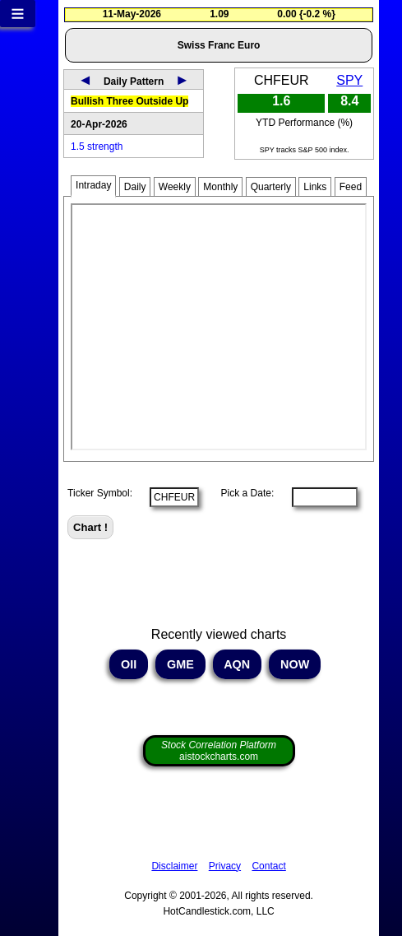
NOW (294, 664)
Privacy (225, 866)
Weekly (175, 187)
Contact (268, 866)
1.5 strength (96, 146)
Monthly (220, 187)
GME (180, 664)
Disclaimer (174, 866)
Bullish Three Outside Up (129, 101)
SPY (349, 80)
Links (314, 187)
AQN (237, 664)
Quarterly (271, 187)
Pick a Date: (242, 493)
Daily (135, 187)
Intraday (93, 185)
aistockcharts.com (218, 750)
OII (129, 664)
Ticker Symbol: (99, 493)
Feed (351, 187)
